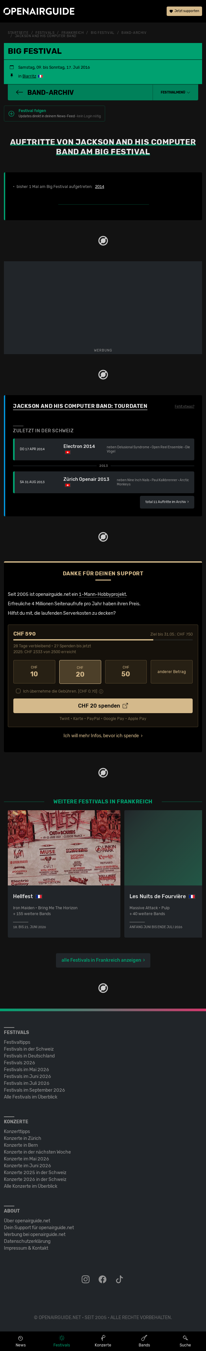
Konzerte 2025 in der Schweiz (35, 1172)
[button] (175, 92)
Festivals (44, 33)
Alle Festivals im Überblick (30, 1096)
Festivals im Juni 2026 (27, 1076)
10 (34, 672)
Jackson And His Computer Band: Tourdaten (80, 406)
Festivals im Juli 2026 (26, 1083)
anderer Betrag (172, 671)
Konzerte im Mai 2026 (26, 1158)
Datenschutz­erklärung (27, 1241)
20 (80, 672)
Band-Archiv (133, 33)
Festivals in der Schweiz (29, 1049)
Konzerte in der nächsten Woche (37, 1152)
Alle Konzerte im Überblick (30, 1186)
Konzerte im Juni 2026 (27, 1165)
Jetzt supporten (184, 11)
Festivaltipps (17, 1042)
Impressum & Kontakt (26, 1248)
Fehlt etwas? (184, 406)
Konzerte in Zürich (22, 1138)
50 (126, 672)
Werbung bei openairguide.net (34, 1234)
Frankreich (73, 33)
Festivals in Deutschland (29, 1055)
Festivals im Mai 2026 (26, 1069)
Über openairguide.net (27, 1220)
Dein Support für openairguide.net (39, 1227)
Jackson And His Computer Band (45, 36)
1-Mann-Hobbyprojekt (102, 594)
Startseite (18, 33)
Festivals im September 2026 (34, 1090)
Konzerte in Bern (21, 1145)
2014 (99, 187)
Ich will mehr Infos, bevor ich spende (101, 735)
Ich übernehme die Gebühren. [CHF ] (60, 691)
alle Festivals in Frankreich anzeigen (101, 960)
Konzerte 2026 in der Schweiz (35, 1179)
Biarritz (29, 76)
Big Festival (103, 33)
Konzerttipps (17, 1131)
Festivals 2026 (19, 1062)
